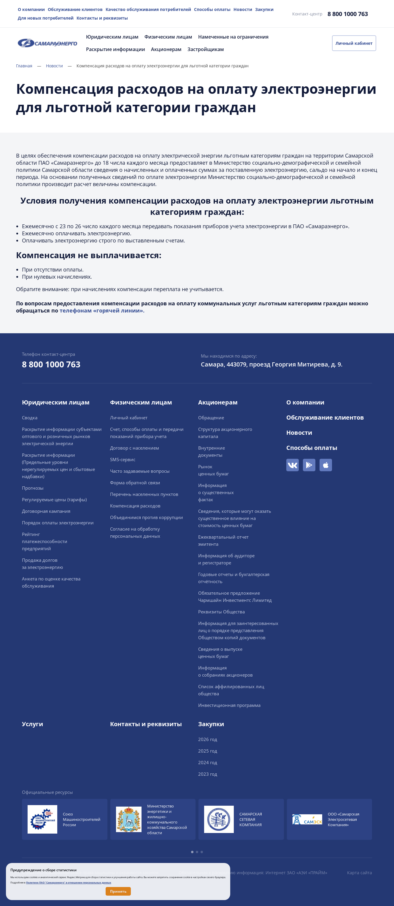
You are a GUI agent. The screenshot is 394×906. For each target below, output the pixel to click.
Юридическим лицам (112, 37)
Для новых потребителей (46, 18)
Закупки (264, 9)
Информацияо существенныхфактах (216, 492)
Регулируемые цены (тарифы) (54, 499)
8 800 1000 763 (348, 14)
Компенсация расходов (135, 506)
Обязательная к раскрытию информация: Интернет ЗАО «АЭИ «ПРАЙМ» (253, 872)
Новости (242, 9)
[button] (192, 852)
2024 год (207, 762)
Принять (118, 891)
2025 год (207, 751)
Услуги (32, 724)
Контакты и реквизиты (102, 18)
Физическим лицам (168, 37)
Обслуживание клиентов (75, 9)
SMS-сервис (122, 459)
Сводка (29, 418)
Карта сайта (359, 872)
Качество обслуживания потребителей (148, 9)
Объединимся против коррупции (146, 517)
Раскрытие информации (115, 49)
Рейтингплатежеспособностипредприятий (44, 541)
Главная (28, 66)
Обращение (211, 418)
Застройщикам (206, 49)
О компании (31, 9)
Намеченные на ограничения (233, 37)
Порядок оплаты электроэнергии (58, 523)
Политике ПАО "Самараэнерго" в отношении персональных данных (68, 882)
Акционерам (166, 49)
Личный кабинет (354, 43)
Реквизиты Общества (221, 612)
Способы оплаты (212, 9)
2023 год (207, 774)
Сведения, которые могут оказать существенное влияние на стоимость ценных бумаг (234, 518)
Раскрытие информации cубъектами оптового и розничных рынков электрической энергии (62, 436)
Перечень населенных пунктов (144, 494)
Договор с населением (134, 448)
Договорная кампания (46, 511)
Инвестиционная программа (229, 705)
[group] (64, 819)
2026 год (207, 739)
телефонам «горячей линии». (102, 310)
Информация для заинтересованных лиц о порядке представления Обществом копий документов (238, 630)
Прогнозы (33, 488)
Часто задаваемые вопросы (140, 471)
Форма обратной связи (135, 482)
